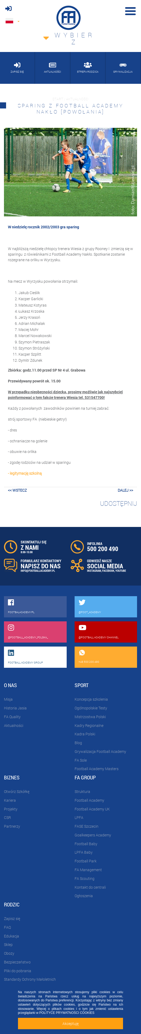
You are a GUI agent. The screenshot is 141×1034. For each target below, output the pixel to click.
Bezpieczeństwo (17, 962)
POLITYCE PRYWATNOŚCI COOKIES (66, 1013)
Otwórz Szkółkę (16, 791)
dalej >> (125, 490)
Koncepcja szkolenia (91, 699)
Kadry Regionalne (89, 725)
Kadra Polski (85, 733)
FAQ (7, 927)
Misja (8, 699)
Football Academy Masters (97, 768)
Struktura (82, 791)
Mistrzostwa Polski (90, 716)
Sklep (8, 944)
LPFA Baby (84, 852)
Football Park (86, 860)
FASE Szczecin (86, 826)
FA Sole (81, 760)
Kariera (10, 800)
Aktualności (13, 725)
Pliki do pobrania (17, 970)
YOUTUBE (120, 571)
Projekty (10, 809)
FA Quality (12, 716)
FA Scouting (84, 878)
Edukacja (11, 936)
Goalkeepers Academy (93, 834)
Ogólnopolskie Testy (91, 707)
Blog (78, 742)
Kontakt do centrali (90, 887)
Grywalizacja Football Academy (100, 751)
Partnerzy (12, 826)
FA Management (88, 869)
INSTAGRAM (94, 571)
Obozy (9, 953)
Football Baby (86, 843)
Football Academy (89, 800)
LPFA (79, 817)
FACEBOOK (108, 571)
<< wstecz (17, 490)
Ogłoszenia (84, 895)
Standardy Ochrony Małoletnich (30, 979)
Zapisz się (12, 918)
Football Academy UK (92, 809)
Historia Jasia (15, 707)
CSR (7, 817)
